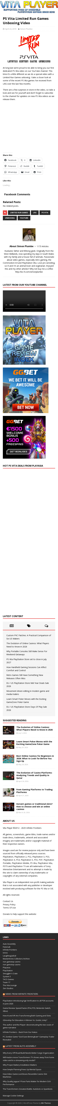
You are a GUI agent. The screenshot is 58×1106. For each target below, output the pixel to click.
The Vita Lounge (10, 985)
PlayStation (8, 970)
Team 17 (6, 982)
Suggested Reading (15, 720)
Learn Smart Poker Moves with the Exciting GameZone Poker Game (34, 742)
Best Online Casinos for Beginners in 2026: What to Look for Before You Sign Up (35, 758)
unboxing (10, 218)
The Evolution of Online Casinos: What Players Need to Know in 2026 (34, 728)
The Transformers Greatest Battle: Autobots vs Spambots (27, 1089)
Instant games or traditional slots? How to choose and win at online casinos (34, 806)
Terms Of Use (9, 907)
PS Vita (45, 212)
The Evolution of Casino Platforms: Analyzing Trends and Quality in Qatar (34, 775)
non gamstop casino (11, 961)
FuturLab (6, 947)
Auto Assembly (9, 944)
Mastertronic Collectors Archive (16, 958)
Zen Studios (8, 988)
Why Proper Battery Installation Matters (20, 1065)
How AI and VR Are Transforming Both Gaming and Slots (27, 1015)
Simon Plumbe (26, 29)
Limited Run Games (19, 212)
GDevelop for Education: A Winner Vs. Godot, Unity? (25, 1020)
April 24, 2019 (10, 29)
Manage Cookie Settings (13, 1095)
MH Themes (46, 1103)
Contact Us (8, 901)
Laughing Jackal (9, 955)
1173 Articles (43, 246)
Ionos (5, 952)
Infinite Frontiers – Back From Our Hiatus (20, 1032)
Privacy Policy (9, 904)
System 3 (7, 976)
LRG (34, 212)
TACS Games (8, 979)
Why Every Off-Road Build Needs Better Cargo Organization (28, 1053)
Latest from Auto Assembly (20, 1046)
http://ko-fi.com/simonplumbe (29, 271)
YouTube (24, 218)
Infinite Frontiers (10, 949)
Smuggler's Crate (10, 973)
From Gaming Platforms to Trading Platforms (34, 790)
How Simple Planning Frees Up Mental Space (22, 1069)
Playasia (6, 967)
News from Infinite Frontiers (21, 994)
